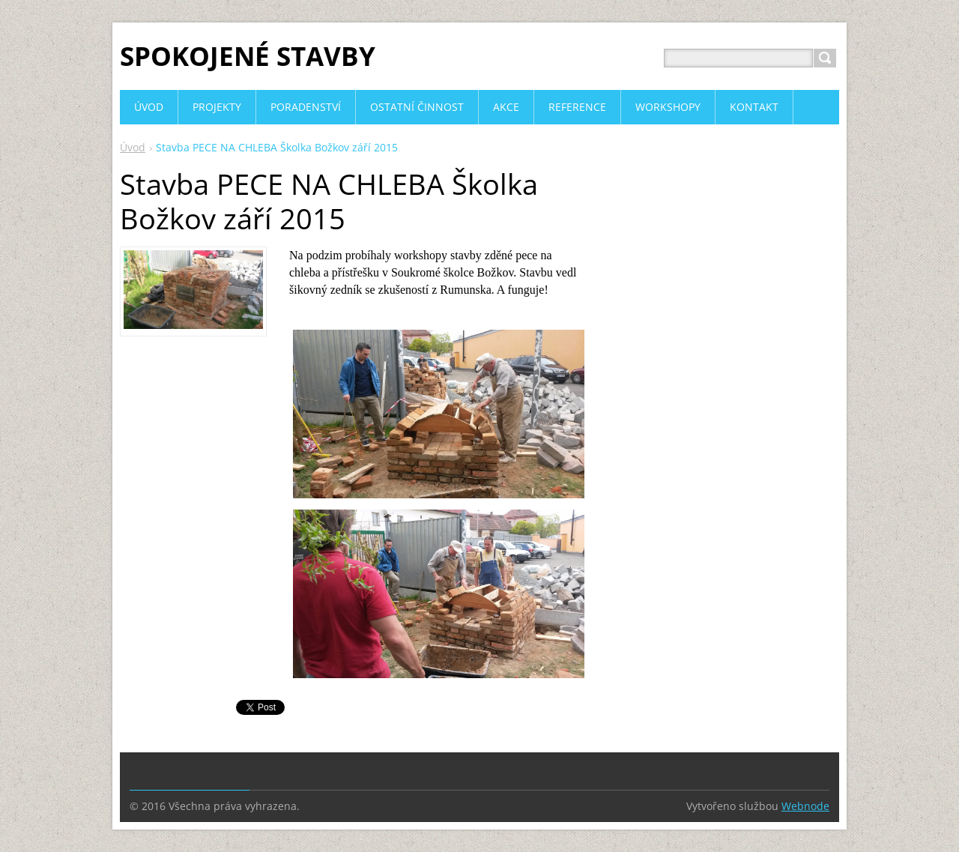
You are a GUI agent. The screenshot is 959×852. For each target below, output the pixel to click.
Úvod (132, 147)
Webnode (805, 806)
